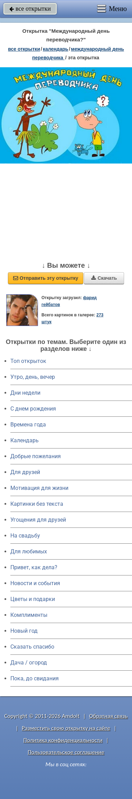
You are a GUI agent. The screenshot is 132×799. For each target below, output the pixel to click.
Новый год (24, 631)
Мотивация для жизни (39, 488)
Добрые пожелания (35, 456)
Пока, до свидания (34, 678)
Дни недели (25, 392)
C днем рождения (33, 408)
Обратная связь (108, 716)
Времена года (28, 424)
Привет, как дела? (33, 567)
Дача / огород (28, 662)
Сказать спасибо (32, 646)
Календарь (55, 49)
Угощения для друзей (38, 519)
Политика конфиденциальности (63, 740)
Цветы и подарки (32, 599)
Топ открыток (28, 361)
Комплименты (28, 615)
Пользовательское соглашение (66, 752)
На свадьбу (25, 535)
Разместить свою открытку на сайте (66, 728)
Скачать (104, 278)
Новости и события (35, 583)
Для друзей (25, 472)
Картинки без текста (36, 504)
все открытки (30, 8)
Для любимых (28, 551)
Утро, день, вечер (32, 377)
